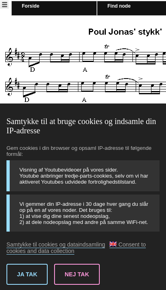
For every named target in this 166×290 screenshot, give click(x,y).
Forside (30, 6)
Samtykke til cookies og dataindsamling (55, 244)
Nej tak (77, 274)
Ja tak (27, 274)
